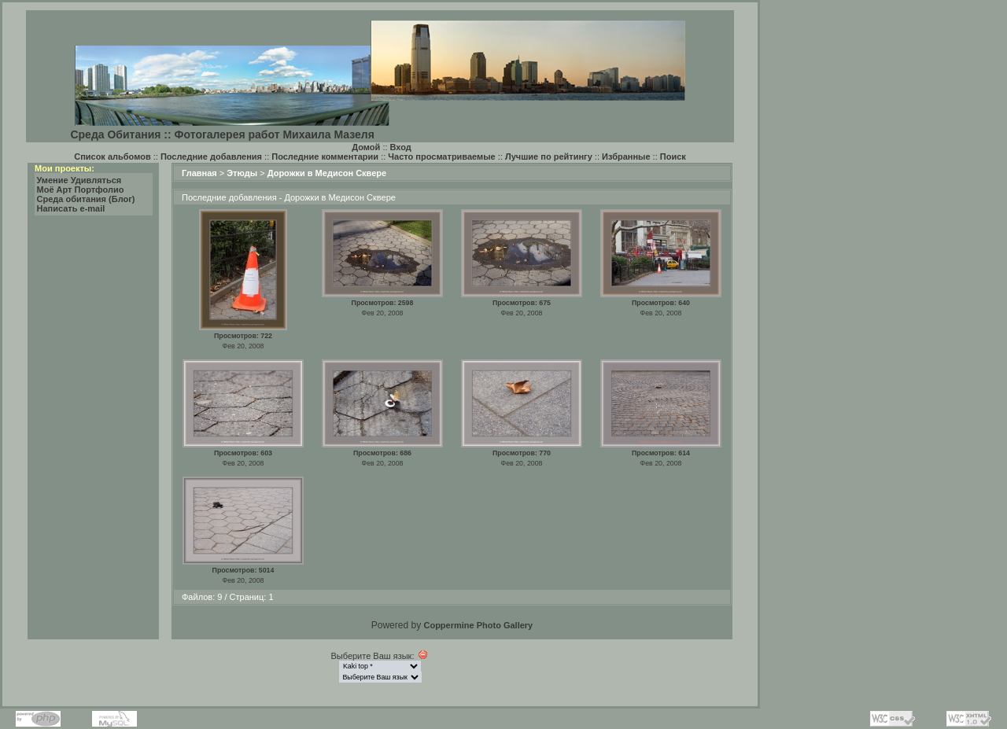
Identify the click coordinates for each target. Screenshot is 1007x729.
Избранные (626, 156)
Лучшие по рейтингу (548, 156)
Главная (199, 173)
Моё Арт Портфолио (80, 189)
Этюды (242, 173)
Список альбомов (112, 156)
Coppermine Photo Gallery (478, 625)
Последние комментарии (324, 156)
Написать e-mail (71, 208)
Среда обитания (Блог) (86, 199)
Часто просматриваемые (441, 156)
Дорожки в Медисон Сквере (327, 173)
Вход (400, 147)
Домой (366, 147)
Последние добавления (211, 156)
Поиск (673, 156)
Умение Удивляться (79, 180)
